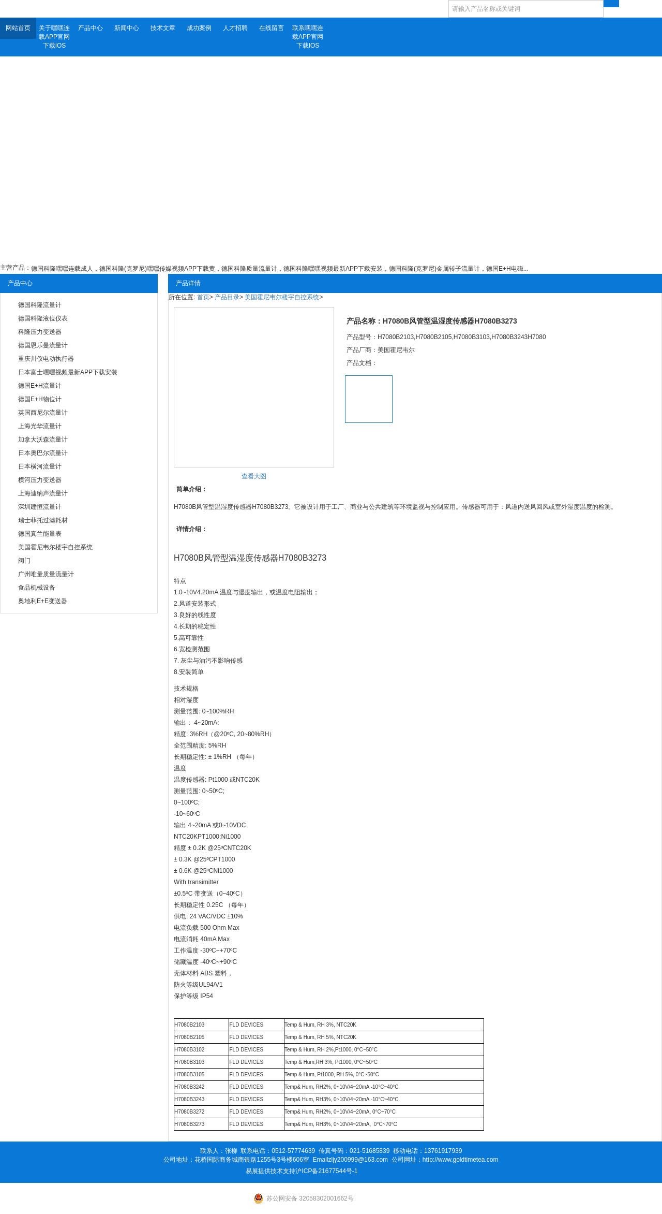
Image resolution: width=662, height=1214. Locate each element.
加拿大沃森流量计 (43, 439)
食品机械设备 (36, 587)
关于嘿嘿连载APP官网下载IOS (54, 36)
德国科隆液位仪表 (43, 318)
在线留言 (271, 28)
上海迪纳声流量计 (43, 493)
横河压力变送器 (40, 480)
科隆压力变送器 (40, 331)
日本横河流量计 (40, 466)
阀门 (24, 560)
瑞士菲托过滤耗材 (43, 520)
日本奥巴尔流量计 (43, 453)
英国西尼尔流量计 (43, 412)
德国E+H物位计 (40, 399)
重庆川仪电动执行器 (46, 358)
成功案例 (199, 28)
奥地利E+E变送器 (42, 601)
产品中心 (90, 28)
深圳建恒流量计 (40, 506)
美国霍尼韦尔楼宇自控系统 (55, 547)
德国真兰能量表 (40, 533)
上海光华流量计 (40, 426)
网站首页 (18, 28)
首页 (203, 297)
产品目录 (227, 297)
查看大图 (254, 476)
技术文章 (163, 28)
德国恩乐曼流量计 (43, 345)
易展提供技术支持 (270, 1171)
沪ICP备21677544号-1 (326, 1171)
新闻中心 (126, 28)
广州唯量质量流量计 (46, 574)
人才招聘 (235, 28)
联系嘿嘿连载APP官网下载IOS (307, 36)
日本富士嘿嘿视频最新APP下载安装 (67, 372)
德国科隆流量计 (40, 305)
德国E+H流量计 (40, 385)
